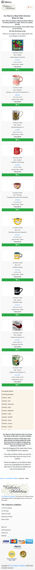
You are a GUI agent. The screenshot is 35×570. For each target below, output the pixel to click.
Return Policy (5, 519)
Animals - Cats (6, 401)
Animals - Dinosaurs (8, 404)
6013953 (17, 60)
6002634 (17, 95)
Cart (30, 7)
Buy (17, 69)
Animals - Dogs (6, 407)
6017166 (17, 270)
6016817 (17, 235)
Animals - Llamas (7, 426)
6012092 (17, 130)
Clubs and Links (6, 513)
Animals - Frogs (6, 414)
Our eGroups (5, 511)
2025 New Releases (8, 394)
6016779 (17, 305)
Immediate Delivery (7, 391)
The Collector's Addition (8, 496)
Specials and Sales (6, 516)
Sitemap (3, 535)
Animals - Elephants (8, 410)
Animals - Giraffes (7, 417)
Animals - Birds (6, 397)
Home (2, 478)
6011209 (17, 375)
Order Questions (6, 530)
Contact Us (4, 533)
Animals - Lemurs (7, 423)
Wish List (4, 527)
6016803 (17, 165)
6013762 (17, 340)
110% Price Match (6, 508)
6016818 (17, 200)
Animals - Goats (6, 420)
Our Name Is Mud (11, 478)
